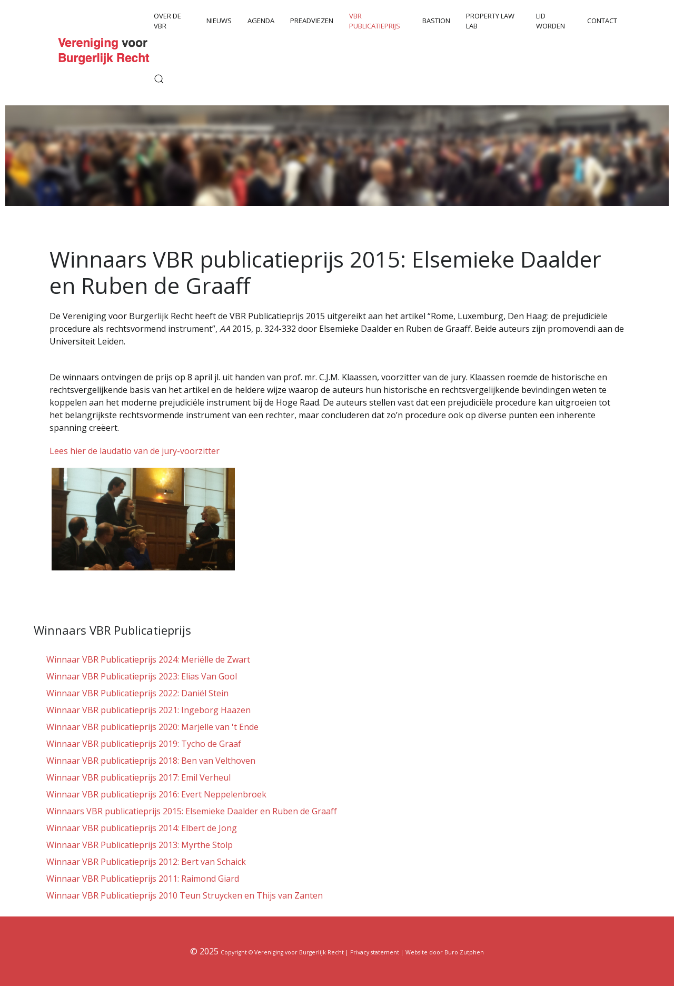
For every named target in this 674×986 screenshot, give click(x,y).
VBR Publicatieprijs (374, 21)
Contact (602, 20)
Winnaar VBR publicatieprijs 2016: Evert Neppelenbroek (156, 794)
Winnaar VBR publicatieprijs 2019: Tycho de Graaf (143, 744)
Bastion (436, 20)
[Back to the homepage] (105, 50)
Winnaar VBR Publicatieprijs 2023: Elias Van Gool (141, 676)
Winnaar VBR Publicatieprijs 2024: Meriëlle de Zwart (148, 659)
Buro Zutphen (464, 952)
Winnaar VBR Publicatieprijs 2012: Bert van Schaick (146, 861)
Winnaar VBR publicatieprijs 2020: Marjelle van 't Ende (152, 727)
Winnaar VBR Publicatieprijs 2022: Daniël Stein (137, 693)
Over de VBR (167, 21)
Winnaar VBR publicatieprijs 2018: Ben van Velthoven (150, 760)
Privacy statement (374, 952)
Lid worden (550, 21)
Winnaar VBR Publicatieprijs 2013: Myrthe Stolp (139, 845)
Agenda (260, 20)
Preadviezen (311, 20)
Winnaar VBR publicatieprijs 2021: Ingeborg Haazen (148, 710)
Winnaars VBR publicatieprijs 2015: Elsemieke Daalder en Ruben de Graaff (191, 811)
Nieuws (219, 20)
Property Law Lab (490, 21)
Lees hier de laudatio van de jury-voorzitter (134, 451)
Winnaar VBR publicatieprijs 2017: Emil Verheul (138, 777)
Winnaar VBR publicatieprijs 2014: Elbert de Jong (141, 828)
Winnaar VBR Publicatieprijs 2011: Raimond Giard (142, 878)
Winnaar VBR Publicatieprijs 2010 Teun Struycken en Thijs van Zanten (184, 895)
